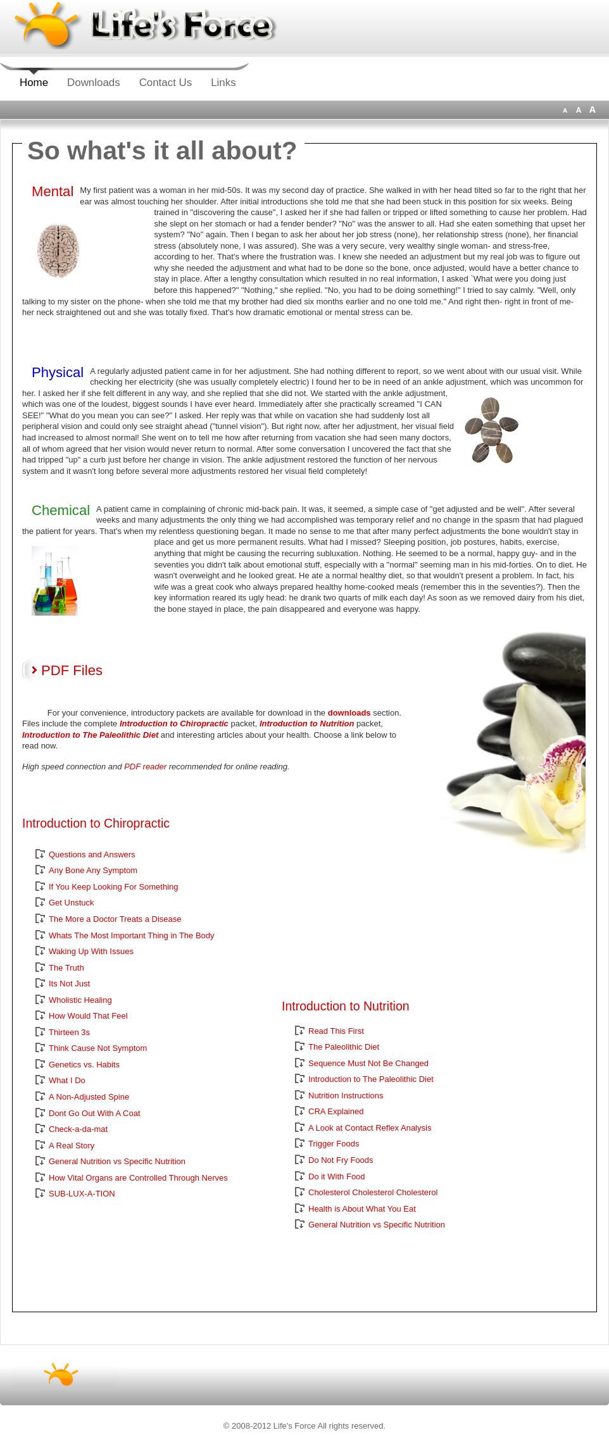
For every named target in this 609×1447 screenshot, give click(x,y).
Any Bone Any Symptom (93, 870)
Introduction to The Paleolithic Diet (90, 735)
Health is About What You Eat (362, 1209)
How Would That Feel (88, 1016)
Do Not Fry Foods (341, 1160)
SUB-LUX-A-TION (82, 1193)
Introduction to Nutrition (307, 723)
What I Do (67, 1080)
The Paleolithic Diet (343, 1047)
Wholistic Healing (80, 1000)
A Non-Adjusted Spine (89, 1097)
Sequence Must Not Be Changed (368, 1063)
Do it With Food (336, 1176)
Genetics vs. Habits (84, 1064)
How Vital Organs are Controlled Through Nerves (138, 1178)
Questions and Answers (92, 854)
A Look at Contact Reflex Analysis (369, 1128)
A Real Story (71, 1145)
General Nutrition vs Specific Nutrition (117, 1161)
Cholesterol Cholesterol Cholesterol (373, 1192)
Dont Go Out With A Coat (95, 1113)
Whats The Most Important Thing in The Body (132, 935)
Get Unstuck (71, 902)
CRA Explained (335, 1111)
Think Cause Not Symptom (98, 1048)
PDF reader (145, 766)
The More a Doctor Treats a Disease (115, 919)
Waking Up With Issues (91, 951)
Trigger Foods (333, 1143)
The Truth (66, 967)
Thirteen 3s (69, 1032)
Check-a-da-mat (78, 1129)
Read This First (336, 1031)
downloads (349, 712)
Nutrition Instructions (346, 1095)
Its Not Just (69, 983)
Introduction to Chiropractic (174, 723)
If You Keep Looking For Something (114, 886)
